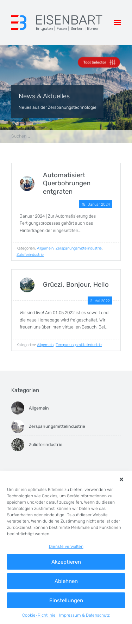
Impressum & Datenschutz (84, 615)
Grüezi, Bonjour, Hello (76, 284)
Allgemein (45, 248)
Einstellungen (66, 600)
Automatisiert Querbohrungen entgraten (66, 183)
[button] (121, 479)
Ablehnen (66, 581)
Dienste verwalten (66, 546)
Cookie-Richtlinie (39, 615)
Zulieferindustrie (30, 254)
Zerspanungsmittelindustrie (79, 248)
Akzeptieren (66, 562)
